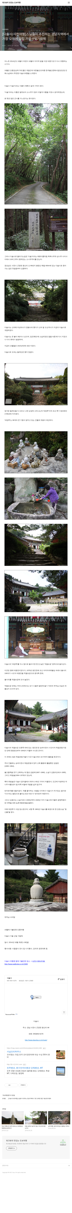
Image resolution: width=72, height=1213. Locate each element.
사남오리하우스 (14, 1051)
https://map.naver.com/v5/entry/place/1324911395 (24, 1048)
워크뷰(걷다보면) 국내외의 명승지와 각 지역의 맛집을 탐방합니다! (26, 1144)
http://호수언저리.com (14, 1064)
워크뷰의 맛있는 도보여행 (11, 3)
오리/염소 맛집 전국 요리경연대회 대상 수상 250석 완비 (28, 1056)
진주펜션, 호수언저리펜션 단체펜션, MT (25, 1068)
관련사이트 (5, 1165)
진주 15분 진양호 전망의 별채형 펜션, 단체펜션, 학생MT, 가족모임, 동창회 (28, 1072)
